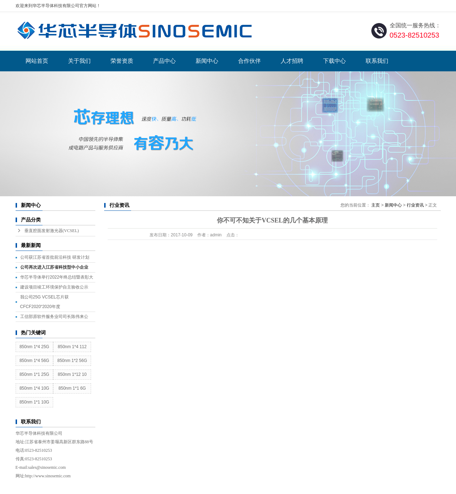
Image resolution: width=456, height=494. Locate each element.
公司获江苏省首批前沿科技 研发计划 (54, 257)
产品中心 (164, 61)
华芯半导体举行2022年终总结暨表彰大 (57, 277)
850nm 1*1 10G (34, 402)
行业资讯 (415, 205)
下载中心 (334, 61)
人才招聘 (292, 61)
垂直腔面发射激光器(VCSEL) (51, 230)
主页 (375, 205)
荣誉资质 (122, 61)
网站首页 (37, 61)
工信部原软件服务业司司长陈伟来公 (54, 316)
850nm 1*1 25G (34, 374)
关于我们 (79, 61)
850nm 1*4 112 (72, 346)
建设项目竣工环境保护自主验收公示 (54, 287)
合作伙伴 (249, 61)
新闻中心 (207, 61)
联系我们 (377, 61)
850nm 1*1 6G (72, 388)
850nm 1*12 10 (72, 374)
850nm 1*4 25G (34, 346)
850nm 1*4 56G (34, 360)
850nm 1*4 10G (34, 388)
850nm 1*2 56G (72, 360)
